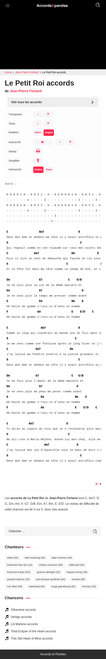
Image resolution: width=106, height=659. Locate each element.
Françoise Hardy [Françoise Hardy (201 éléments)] (18, 572)
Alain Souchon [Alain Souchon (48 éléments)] (61, 557)
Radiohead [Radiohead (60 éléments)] (37, 586)
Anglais (49, 132)
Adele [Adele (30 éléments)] (12, 557)
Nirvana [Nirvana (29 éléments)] (78, 579)
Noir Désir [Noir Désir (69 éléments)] (14, 586)
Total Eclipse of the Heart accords (33, 631)
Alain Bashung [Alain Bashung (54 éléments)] (35, 557)
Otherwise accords (23, 609)
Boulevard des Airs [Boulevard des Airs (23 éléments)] (19, 564)
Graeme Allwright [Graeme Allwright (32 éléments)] (48, 572)
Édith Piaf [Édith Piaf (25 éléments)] (76, 564)
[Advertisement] (53, 40)
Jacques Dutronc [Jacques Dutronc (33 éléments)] (18, 579)
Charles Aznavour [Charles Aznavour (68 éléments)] (51, 564)
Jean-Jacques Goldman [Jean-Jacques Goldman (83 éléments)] (50, 579)
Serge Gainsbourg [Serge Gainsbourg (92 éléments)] (63, 586)
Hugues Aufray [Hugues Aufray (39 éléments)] (76, 572)
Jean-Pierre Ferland (26, 91)
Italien (38, 132)
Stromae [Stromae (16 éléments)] (89, 586)
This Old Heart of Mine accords (32, 638)
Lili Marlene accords (24, 624)
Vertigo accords (21, 616)
